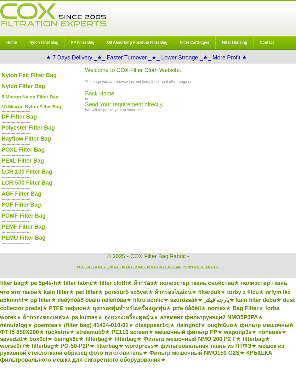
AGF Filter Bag (21, 194)
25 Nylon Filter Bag (200, 267)
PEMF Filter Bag (23, 227)
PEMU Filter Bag (24, 238)
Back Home (99, 93)
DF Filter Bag (19, 117)
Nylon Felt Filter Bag (29, 75)
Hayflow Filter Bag (26, 139)
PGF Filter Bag (21, 205)
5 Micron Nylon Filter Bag (30, 96)
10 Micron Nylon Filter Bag (31, 106)
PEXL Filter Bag (23, 161)
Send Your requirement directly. (124, 104)
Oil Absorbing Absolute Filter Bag (137, 42)
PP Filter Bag (82, 42)
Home (11, 42)
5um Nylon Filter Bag (126, 267)
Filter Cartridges (194, 42)
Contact (267, 42)
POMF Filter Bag (24, 216)
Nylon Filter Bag (43, 42)
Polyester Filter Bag (28, 128)
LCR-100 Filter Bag (27, 172)
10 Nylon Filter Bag (163, 267)
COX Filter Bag (53, 15)
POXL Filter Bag (23, 150)
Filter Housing (234, 42)
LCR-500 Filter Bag (27, 183)
